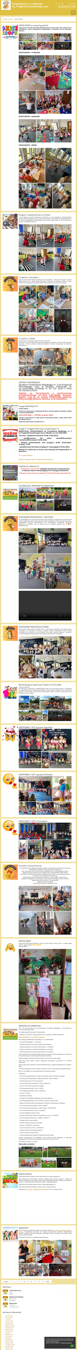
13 (43, 1281)
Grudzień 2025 (9, 1322)
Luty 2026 (8, 1319)
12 (39, 1281)
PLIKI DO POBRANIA (25, 455)
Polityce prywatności (66, 1343)
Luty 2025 (8, 1338)
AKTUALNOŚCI (19, 19)
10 (31, 1281)
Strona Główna (8, 19)
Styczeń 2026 (8, 1321)
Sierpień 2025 (9, 1329)
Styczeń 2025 (8, 1339)
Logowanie (72, 3)
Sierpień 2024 (9, 1348)
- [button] (59, 3)
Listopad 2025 (9, 1324)
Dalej (48, 1281)
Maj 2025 (7, 1333)
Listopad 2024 (9, 1343)
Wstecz (5, 1281)
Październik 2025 (10, 1326)
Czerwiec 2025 (9, 1331)
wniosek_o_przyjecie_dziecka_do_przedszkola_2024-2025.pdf (36, 459)
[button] (65, 3)
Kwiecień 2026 (9, 1316)
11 (35, 1281)
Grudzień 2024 (9, 1341)
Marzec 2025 (8, 1336)
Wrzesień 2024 (9, 1346)
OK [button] (72, 1345)
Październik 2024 (10, 1345)
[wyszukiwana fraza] (67, 6)
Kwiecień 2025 (9, 1334)
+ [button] (56, 3)
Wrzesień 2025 (9, 1328)
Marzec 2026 (8, 1317)
